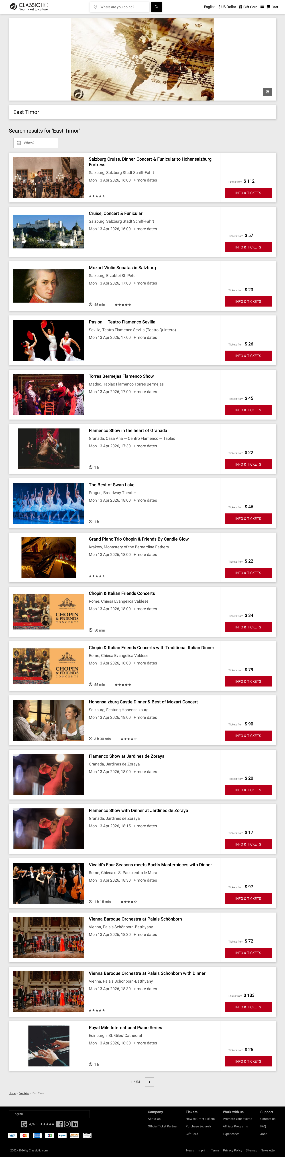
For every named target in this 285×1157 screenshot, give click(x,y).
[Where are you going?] (122, 5)
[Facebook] (24, 1123)
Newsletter (268, 1150)
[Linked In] (74, 1125)
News (190, 1150)
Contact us (267, 1119)
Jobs (263, 1134)
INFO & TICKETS (248, 193)
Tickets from (234, 181)
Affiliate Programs (235, 1126)
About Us (154, 1119)
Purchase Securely (198, 1126)
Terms (215, 1150)
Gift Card (192, 1134)
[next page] (149, 1082)
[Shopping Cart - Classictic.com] (272, 7)
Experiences (231, 1134)
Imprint (202, 1150)
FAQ (263, 1126)
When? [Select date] (29, 141)
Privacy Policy (232, 1150)
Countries (24, 1093)
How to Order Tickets (200, 1119)
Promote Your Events (237, 1119)
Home (12, 1093)
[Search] (156, 7)
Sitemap (251, 1150)
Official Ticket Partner (162, 1126)
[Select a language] (49, 1114)
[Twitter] (67, 1125)
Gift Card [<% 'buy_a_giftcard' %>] (248, 7)
